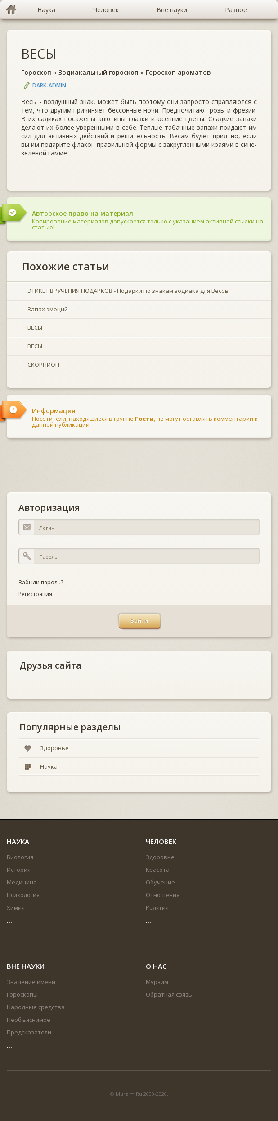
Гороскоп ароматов (178, 72)
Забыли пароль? (40, 582)
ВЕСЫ (39, 53)
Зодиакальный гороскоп (98, 72)
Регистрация (35, 594)
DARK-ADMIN (49, 85)
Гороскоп (36, 72)
